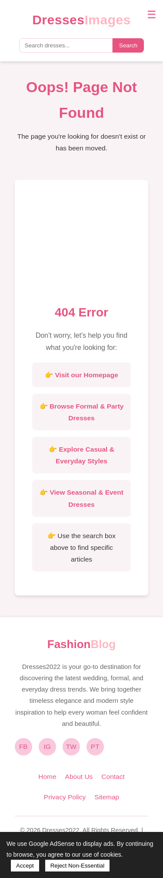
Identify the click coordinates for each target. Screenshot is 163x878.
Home (47, 776)
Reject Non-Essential (77, 865)
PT (95, 746)
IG (47, 746)
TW (71, 746)
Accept (25, 865)
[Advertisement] (81, 245)
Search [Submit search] (128, 45)
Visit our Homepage (86, 375)
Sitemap (106, 797)
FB (23, 746)
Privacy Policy (65, 797)
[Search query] (66, 45)
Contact (112, 776)
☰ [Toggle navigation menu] (151, 14)
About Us (79, 776)
